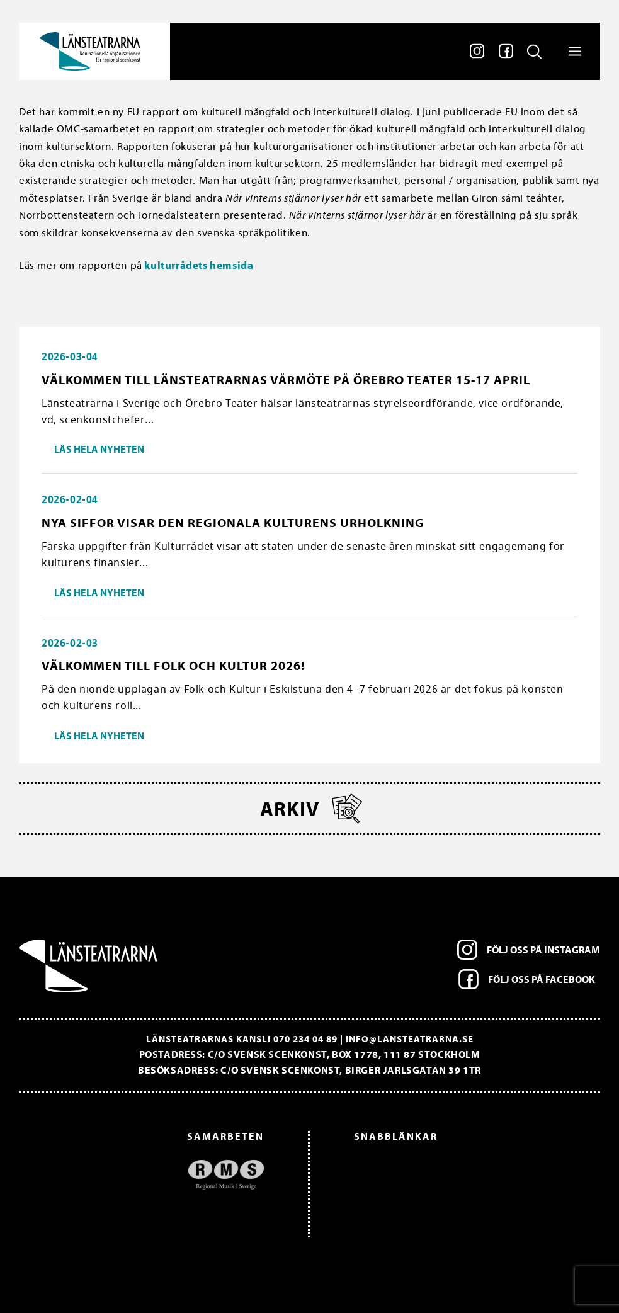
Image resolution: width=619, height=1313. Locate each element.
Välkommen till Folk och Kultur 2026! (173, 665)
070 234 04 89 (305, 1039)
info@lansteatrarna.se (410, 1039)
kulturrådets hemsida (198, 264)
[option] (147, 1175)
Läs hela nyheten (99, 449)
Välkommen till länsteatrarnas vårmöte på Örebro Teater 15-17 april (286, 379)
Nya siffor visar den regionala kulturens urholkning (233, 522)
